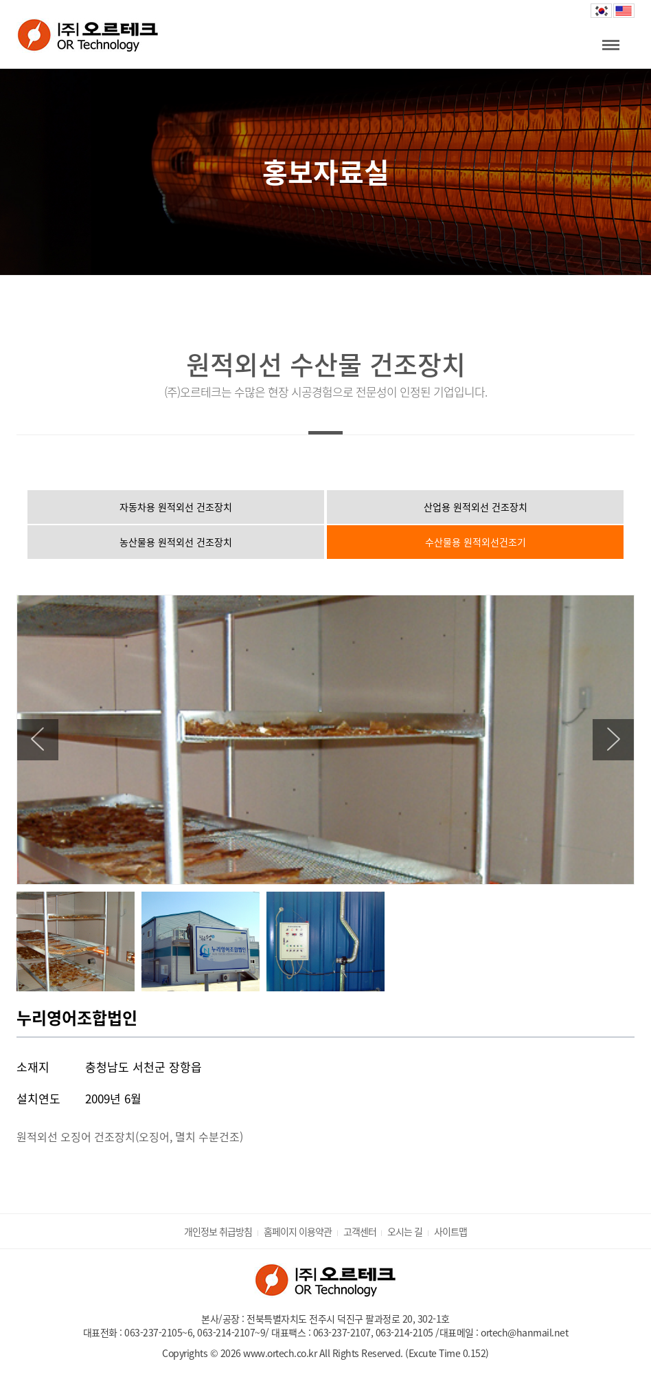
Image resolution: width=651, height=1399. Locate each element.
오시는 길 (404, 1231)
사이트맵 (450, 1231)
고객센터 (359, 1231)
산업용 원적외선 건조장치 (475, 507)
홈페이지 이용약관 (298, 1231)
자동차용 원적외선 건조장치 (175, 507)
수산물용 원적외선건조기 (475, 542)
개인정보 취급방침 (218, 1231)
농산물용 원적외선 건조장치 (175, 542)
